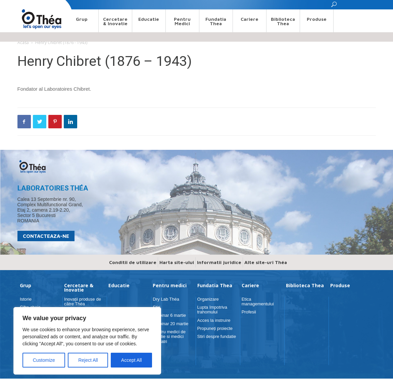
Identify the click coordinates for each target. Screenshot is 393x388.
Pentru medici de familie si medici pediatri (169, 336)
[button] (334, 6)
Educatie (148, 19)
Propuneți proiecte (215, 328)
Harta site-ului (176, 262)
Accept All (131, 360)
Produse (317, 19)
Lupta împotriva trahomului (212, 309)
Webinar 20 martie (170, 323)
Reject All (88, 360)
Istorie (26, 299)
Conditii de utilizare (132, 262)
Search (23, 4)
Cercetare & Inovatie (115, 21)
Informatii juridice (219, 262)
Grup (82, 19)
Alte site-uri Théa (265, 262)
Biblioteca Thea (283, 21)
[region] (87, 341)
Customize (44, 360)
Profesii (249, 311)
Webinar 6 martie (169, 315)
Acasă (23, 42)
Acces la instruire (214, 320)
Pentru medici (182, 21)
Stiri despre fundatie (216, 336)
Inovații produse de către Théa (82, 301)
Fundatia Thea (215, 21)
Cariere (249, 19)
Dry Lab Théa (166, 299)
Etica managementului (258, 301)
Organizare (208, 299)
